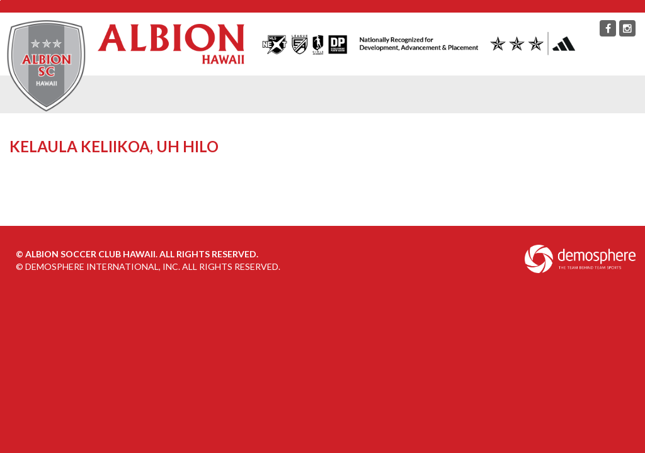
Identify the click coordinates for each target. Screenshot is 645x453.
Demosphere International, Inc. (102, 266)
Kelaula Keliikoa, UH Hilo (115, 146)
